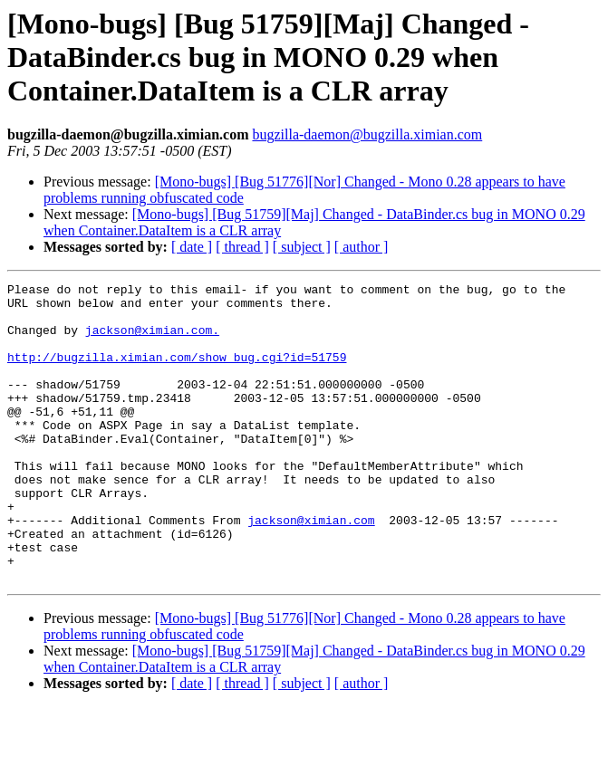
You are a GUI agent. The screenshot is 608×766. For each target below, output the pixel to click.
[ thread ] (242, 246)
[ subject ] (302, 246)
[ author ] (361, 246)
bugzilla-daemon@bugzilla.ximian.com (367, 134)
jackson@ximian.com (310, 568)
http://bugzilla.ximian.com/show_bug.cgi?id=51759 (176, 373)
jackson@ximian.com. (152, 340)
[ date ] (191, 246)
